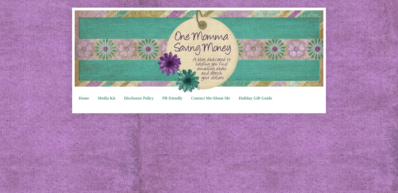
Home (84, 98)
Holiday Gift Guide (255, 98)
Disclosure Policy (139, 98)
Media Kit (106, 98)
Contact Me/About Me (210, 98)
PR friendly (172, 98)
